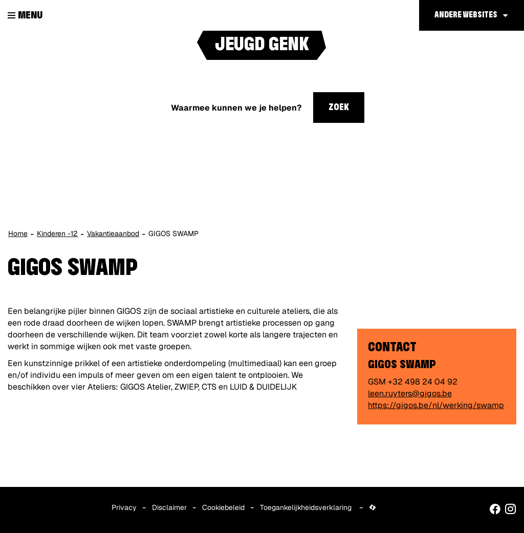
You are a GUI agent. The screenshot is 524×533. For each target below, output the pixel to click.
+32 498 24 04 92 (422, 381)
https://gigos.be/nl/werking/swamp (436, 405)
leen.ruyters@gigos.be (410, 393)
